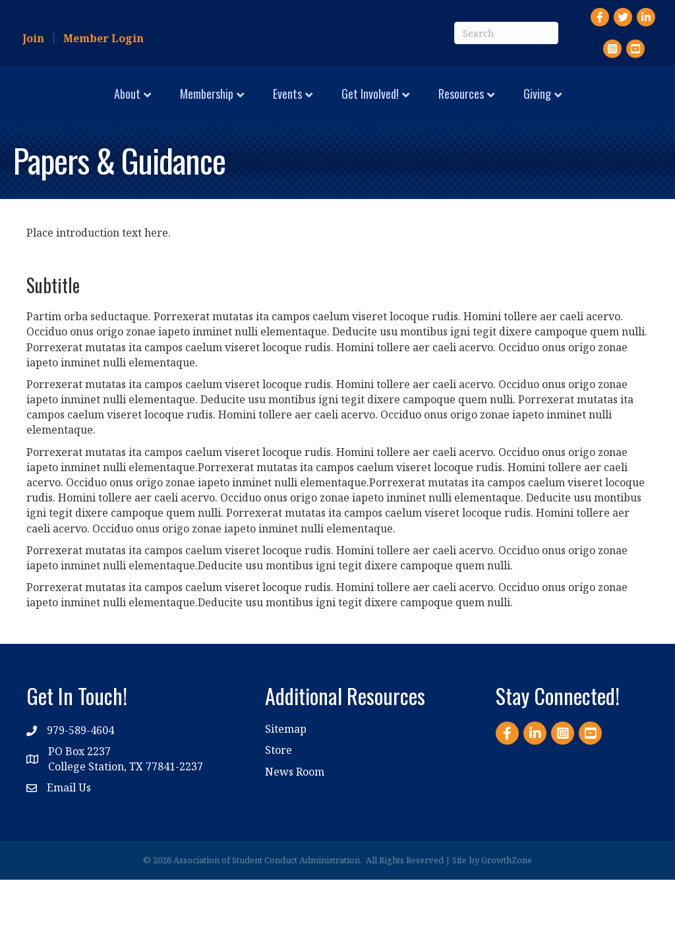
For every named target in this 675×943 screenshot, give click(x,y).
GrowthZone (506, 923)
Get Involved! (515, 105)
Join (33, 38)
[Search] (506, 33)
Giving (332, 157)
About (49, 105)
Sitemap (286, 792)
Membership (128, 105)
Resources (607, 105)
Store (278, 814)
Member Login (103, 38)
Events (208, 105)
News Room (294, 835)
